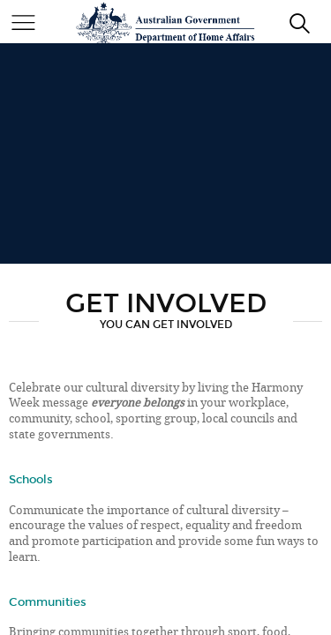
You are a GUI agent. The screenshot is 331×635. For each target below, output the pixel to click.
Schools (31, 479)
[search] (300, 22)
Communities (48, 602)
